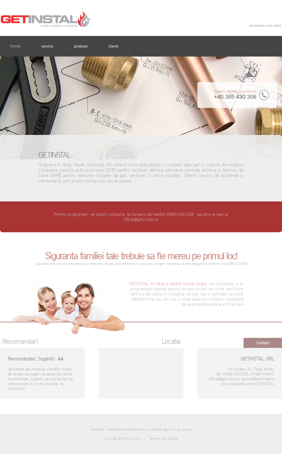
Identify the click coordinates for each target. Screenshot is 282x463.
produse (81, 46)
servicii (47, 46)
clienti (113, 46)
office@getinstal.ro (141, 219)
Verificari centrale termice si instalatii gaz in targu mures (149, 429)
